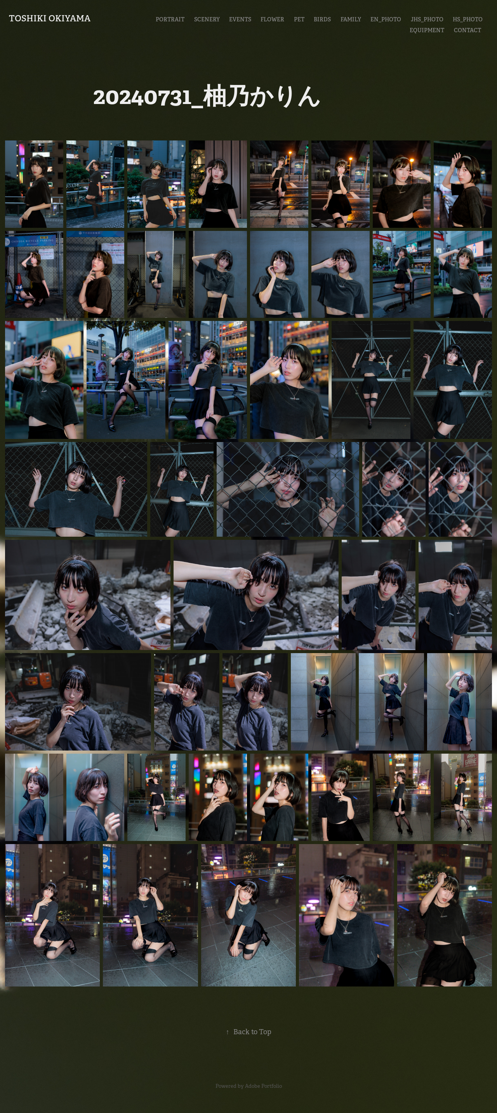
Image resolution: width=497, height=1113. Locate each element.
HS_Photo (468, 19)
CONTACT (467, 30)
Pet (299, 19)
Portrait (170, 19)
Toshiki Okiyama (49, 18)
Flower (272, 19)
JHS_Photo (427, 19)
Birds (322, 19)
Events (240, 19)
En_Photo (385, 19)
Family (351, 19)
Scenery (207, 19)
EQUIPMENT (427, 30)
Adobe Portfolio (263, 1086)
